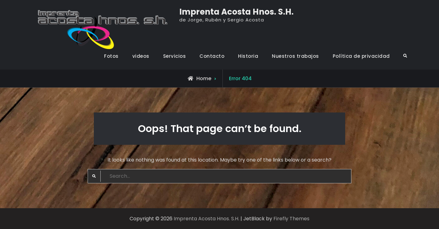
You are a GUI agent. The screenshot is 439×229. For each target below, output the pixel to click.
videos (140, 56)
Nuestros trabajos (295, 56)
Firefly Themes (291, 218)
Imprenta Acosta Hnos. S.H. (236, 11)
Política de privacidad (361, 56)
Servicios (174, 56)
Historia (248, 56)
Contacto (211, 56)
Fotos (111, 56)
